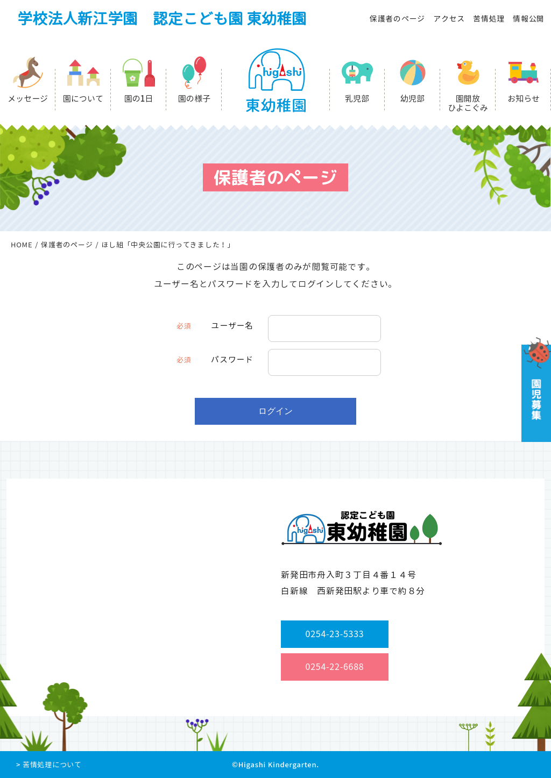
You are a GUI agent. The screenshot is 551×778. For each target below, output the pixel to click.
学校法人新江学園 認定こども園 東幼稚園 (162, 18)
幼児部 (412, 98)
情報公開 (529, 18)
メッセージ (28, 98)
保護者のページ (397, 18)
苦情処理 (489, 18)
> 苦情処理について (49, 764)
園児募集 (535, 389)
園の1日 (138, 98)
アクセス (449, 18)
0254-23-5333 (335, 634)
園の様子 (194, 98)
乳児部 (357, 98)
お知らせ (523, 98)
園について (83, 98)
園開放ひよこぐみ (468, 103)
